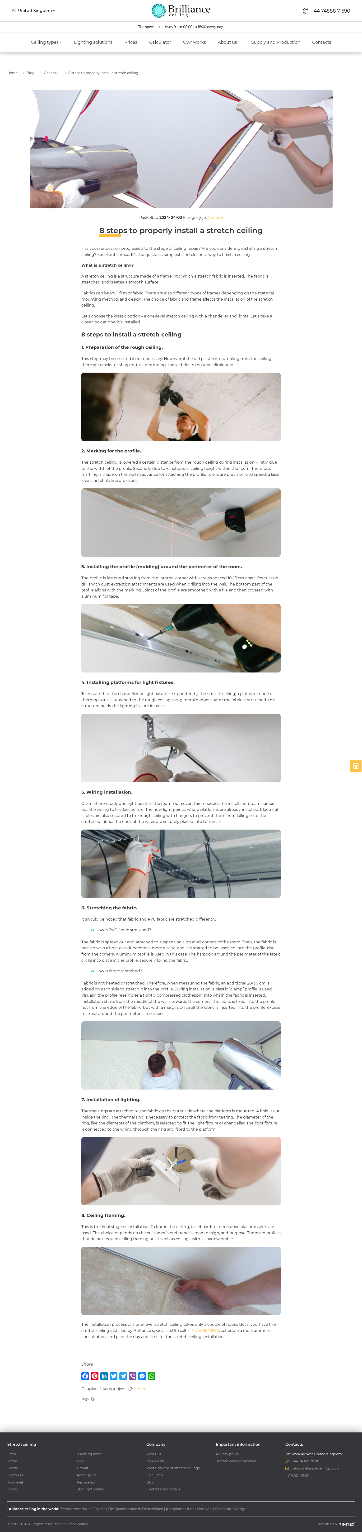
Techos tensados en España (82, 1509)
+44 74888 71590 (203, 1330)
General (215, 217)
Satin (11, 1454)
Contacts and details (163, 1489)
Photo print (86, 1475)
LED (80, 1461)
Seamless (15, 1475)
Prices (130, 42)
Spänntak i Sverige (230, 1509)
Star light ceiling (91, 1489)
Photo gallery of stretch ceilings (173, 1468)
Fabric (12, 1489)
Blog (150, 1482)
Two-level (15, 1482)
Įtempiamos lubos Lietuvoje (189, 1509)
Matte (12, 1461)
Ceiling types (46, 42)
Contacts (321, 42)
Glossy (12, 1468)
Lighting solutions (93, 42)
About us (228, 42)
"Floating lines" (89, 1454)
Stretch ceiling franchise (236, 1461)
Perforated (86, 1482)
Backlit (82, 1468)
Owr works (194, 42)
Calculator (160, 42)
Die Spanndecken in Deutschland (135, 1509)
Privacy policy (227, 1454)
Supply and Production (275, 42)
